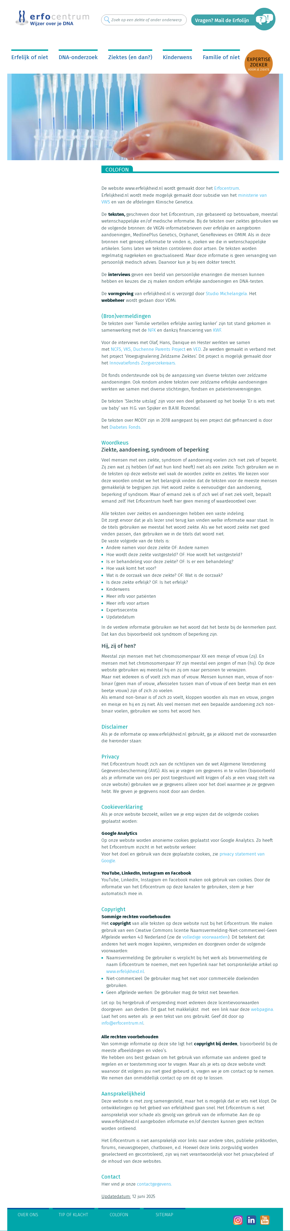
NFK (152, 330)
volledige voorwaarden (205, 937)
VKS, (127, 349)
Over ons (28, 1215)
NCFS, (116, 349)
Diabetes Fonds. (125, 427)
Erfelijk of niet (29, 57)
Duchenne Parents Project (159, 349)
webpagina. (262, 1009)
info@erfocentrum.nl (122, 1023)
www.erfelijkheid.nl (125, 971)
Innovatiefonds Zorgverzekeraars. (142, 363)
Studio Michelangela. (227, 293)
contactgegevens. (154, 1184)
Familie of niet (221, 57)
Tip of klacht (73, 1215)
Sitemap (164, 1215)
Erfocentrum (226, 188)
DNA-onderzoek (78, 57)
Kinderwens (177, 57)
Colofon (119, 1215)
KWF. (217, 330)
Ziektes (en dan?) (130, 57)
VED (197, 349)
